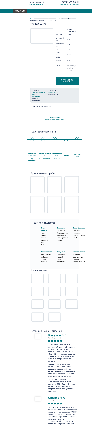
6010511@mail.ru (36, 4)
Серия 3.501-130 (53, 92)
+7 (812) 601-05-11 (69, 2)
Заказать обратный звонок (69, 5)
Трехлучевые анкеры (38, 92)
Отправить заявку (67, 81)
